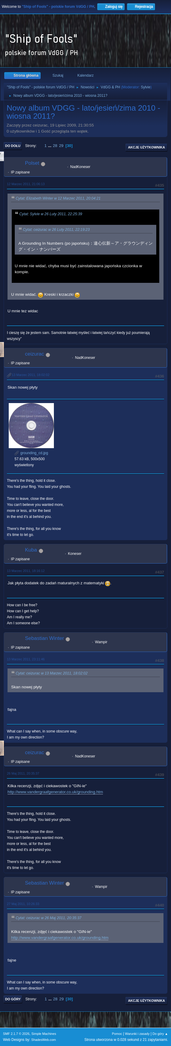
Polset (32, 163)
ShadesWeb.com (43, 1039)
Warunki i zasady (137, 1033)
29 (61, 145)
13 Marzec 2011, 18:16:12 (26, 571)
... (50, 145)
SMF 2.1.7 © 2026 (16, 1033)
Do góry (13, 999)
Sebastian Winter (44, 638)
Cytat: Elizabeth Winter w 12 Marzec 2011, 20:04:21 (58, 198)
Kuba (31, 550)
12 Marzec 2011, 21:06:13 (26, 184)
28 (55, 145)
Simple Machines (43, 1033)
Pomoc (117, 1033)
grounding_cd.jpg (31, 453)
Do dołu (12, 146)
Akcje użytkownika (146, 147)
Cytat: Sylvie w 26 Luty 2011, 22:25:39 (50, 214)
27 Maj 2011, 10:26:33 (23, 904)
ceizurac (34, 354)
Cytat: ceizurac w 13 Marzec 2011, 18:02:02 (52, 673)
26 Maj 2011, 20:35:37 (23, 773)
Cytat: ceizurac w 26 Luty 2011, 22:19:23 (56, 230)
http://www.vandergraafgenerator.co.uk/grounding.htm (55, 792)
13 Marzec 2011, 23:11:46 (26, 659)
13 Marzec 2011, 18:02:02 (30, 375)
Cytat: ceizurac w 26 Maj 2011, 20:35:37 (48, 918)
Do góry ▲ (160, 1033)
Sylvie (146, 87)
